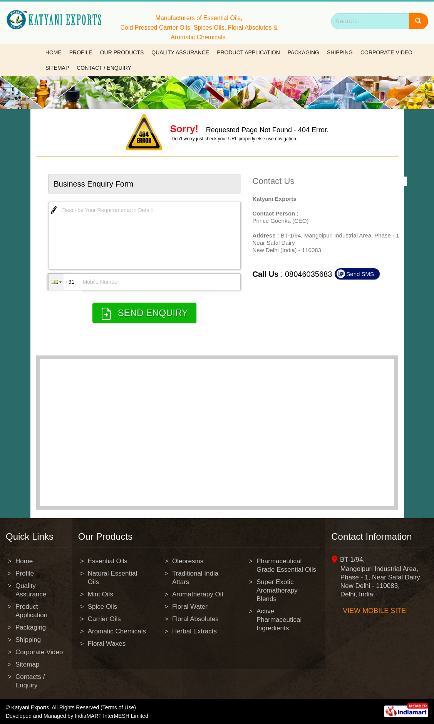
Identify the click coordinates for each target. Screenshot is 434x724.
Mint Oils (100, 594)
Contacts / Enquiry (30, 681)
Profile (80, 52)
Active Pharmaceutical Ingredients (279, 620)
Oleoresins (187, 561)
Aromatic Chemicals (117, 631)
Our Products (122, 52)
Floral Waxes (107, 643)
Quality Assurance (180, 52)
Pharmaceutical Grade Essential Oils (286, 565)
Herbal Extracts (194, 631)
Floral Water (190, 606)
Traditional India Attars (195, 578)
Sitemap (57, 68)
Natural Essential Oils (112, 578)
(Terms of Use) (118, 707)
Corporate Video (386, 52)
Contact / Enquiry (104, 68)
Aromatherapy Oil (197, 594)
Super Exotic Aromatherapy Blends (277, 590)
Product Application (248, 52)
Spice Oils (102, 606)
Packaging (303, 52)
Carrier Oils (104, 619)
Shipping (340, 52)
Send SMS (360, 274)
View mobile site (374, 611)
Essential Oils (107, 561)
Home (53, 52)
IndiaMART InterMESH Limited (111, 716)
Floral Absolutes (195, 619)
